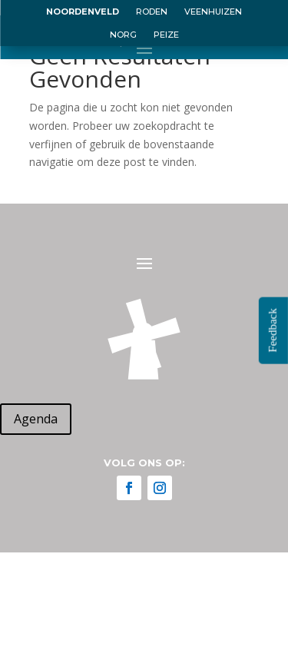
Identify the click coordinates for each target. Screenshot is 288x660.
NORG (123, 34)
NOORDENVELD (82, 11)
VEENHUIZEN (213, 11)
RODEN (151, 11)
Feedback (272, 330)
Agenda (36, 418)
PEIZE (166, 34)
